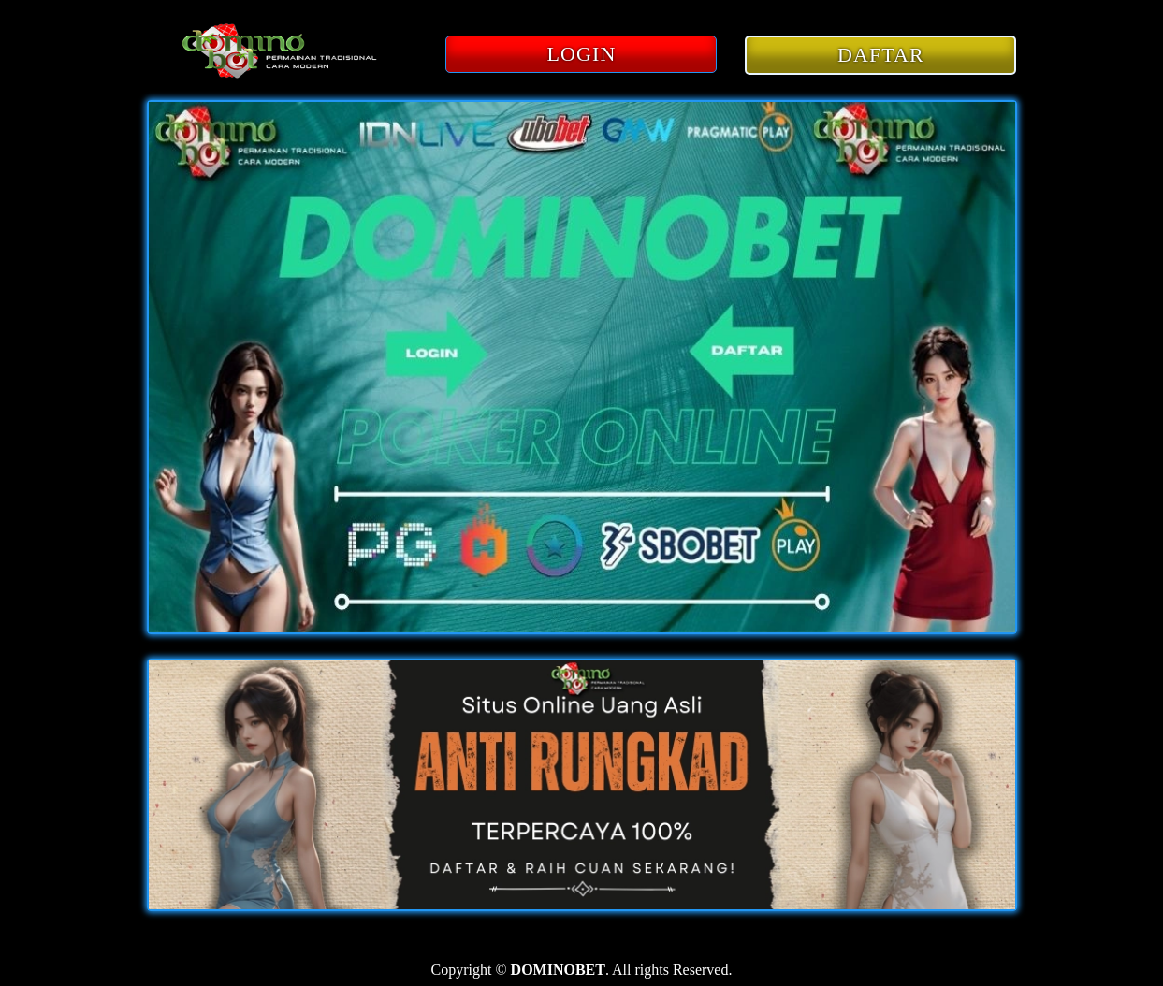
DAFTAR (880, 54)
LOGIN (582, 53)
